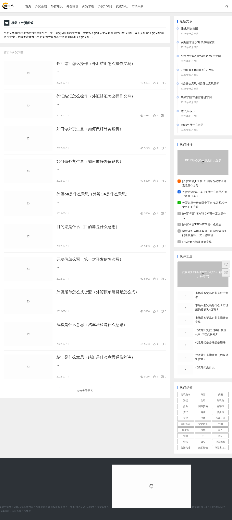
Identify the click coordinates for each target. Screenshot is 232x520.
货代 (185, 412)
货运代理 (185, 447)
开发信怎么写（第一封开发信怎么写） (89, 259)
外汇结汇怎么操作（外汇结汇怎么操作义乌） (95, 63)
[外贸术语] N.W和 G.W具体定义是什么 (204, 215)
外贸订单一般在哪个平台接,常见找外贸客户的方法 (204, 205)
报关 (185, 406)
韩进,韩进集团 (189, 28)
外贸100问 (105, 6)
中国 (220, 424)
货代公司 (220, 418)
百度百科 (16, 511)
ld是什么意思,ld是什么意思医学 (200, 83)
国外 (220, 430)
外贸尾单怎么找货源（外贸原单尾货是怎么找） (97, 292)
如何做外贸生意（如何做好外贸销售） (89, 128)
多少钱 (220, 412)
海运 (185, 400)
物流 (185, 435)
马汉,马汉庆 (188, 111)
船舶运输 (203, 447)
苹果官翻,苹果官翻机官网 (196, 97)
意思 (185, 418)
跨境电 (220, 400)
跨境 (203, 430)
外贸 (203, 394)
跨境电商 (185, 394)
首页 (28, 6)
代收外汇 (122, 6)
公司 (203, 400)
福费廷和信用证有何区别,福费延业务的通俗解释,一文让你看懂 (204, 233)
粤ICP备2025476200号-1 (83, 507)
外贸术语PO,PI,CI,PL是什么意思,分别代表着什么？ (204, 194)
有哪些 (220, 406)
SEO (203, 441)
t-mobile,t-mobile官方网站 (197, 70)
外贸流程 (220, 441)
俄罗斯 (185, 430)
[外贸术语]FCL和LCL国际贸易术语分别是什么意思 (204, 183)
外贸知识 (57, 6)
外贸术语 (88, 6)
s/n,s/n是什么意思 (192, 125)
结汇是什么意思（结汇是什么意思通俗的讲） (95, 357)
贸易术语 (203, 424)
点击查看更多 (85, 390)
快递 (203, 418)
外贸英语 (72, 6)
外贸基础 (41, 6)
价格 (185, 441)
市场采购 (137, 6)
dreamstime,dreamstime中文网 (201, 56)
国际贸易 (203, 406)
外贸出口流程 (222, 447)
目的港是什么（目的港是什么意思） (87, 226)
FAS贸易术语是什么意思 (197, 242)
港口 (220, 435)
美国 (220, 394)
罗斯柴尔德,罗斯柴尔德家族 (197, 42)
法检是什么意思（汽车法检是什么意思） (91, 324)
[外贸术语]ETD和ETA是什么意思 (201, 224)
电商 (203, 412)
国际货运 (185, 424)
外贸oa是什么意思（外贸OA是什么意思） (93, 194)
